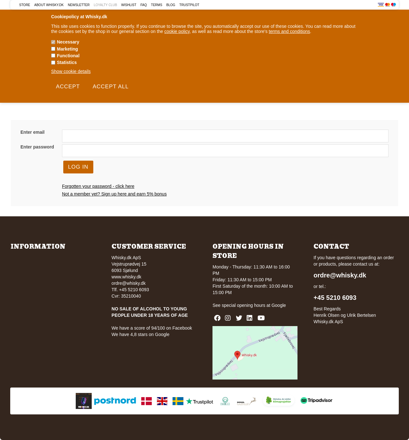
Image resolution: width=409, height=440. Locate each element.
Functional (68, 55)
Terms (156, 5)
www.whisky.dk (126, 276)
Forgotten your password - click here (98, 186)
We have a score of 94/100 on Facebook (152, 328)
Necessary (68, 41)
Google (279, 305)
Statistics (67, 62)
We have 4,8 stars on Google (140, 334)
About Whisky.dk (49, 5)
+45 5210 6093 (334, 297)
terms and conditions (289, 31)
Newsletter (78, 5)
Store (24, 5)
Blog (170, 5)
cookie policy (176, 31)
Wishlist (128, 5)
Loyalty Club (105, 5)
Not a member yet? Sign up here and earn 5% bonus (114, 193)
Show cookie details (71, 71)
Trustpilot (189, 5)
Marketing (67, 49)
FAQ (144, 5)
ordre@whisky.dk (129, 283)
